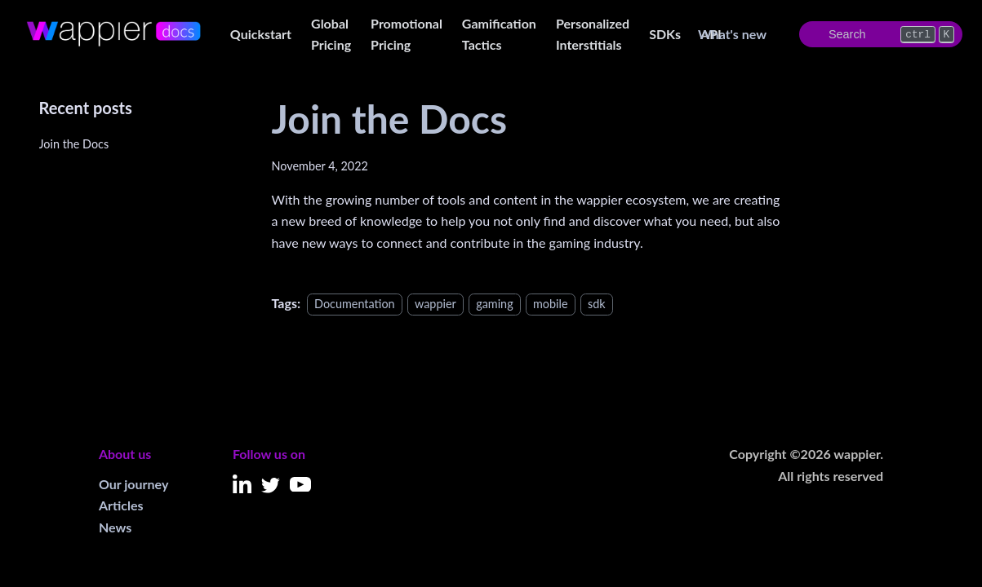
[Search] (880, 34)
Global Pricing (331, 33)
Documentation (354, 304)
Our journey (133, 484)
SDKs (665, 34)
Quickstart (260, 34)
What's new (732, 34)
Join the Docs (74, 144)
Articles (121, 505)
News (115, 527)
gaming (494, 304)
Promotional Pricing (406, 33)
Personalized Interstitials (592, 33)
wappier (435, 304)
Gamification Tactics (499, 33)
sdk (597, 304)
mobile (550, 304)
